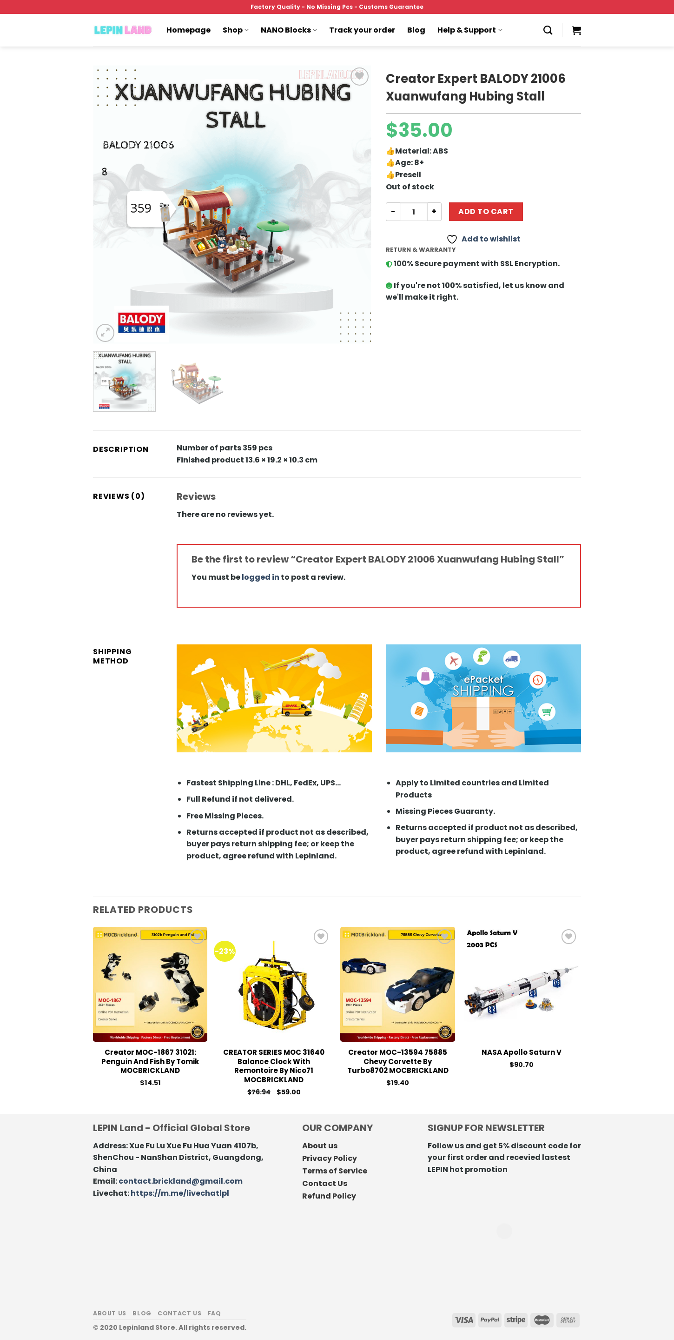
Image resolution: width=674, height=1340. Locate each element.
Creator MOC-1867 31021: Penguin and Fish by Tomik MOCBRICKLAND (150, 1061)
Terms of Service (334, 1171)
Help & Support (469, 30)
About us (319, 1145)
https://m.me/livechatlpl (180, 1193)
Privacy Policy (329, 1158)
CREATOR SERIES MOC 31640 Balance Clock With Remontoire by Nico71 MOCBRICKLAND (273, 1066)
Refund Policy (329, 1196)
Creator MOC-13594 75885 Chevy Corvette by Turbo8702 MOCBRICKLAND (398, 1061)
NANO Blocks (289, 30)
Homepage (188, 30)
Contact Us (324, 1183)
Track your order (362, 30)
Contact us (179, 1313)
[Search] (547, 30)
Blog (416, 30)
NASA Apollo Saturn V (522, 1052)
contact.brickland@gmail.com (181, 1181)
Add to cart (485, 211)
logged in (260, 577)
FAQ (214, 1313)
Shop (236, 30)
